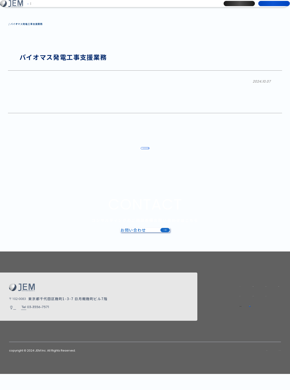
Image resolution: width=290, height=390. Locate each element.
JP (35, 7)
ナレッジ (162, 7)
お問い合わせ (269, 7)
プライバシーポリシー (264, 366)
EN (44, 7)
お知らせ (184, 7)
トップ (188, 295)
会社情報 (96, 7)
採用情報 (233, 7)
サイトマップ (226, 366)
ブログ (205, 7)
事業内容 (118, 7)
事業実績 (140, 7)
